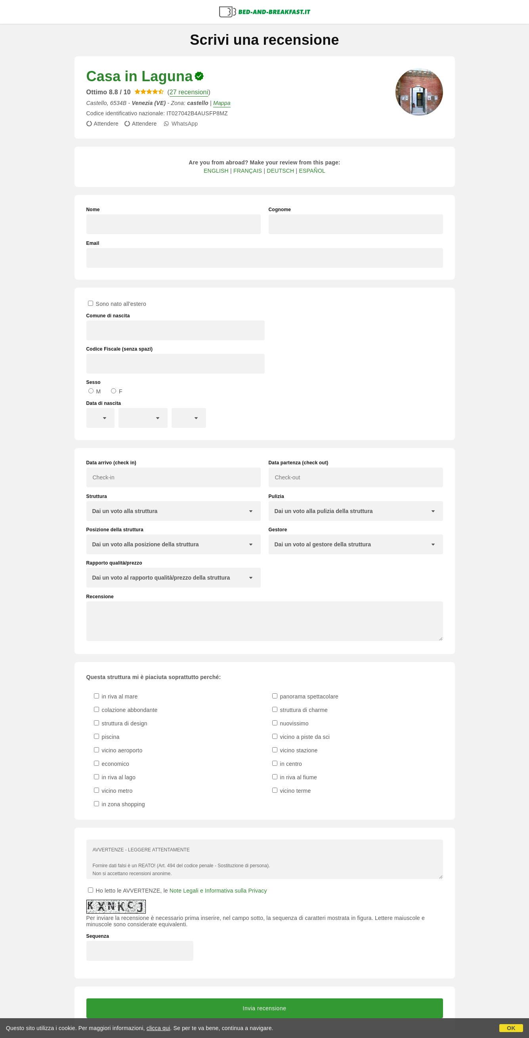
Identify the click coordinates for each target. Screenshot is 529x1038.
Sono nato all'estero (117, 304)
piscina (107, 737)
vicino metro (113, 791)
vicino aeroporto (118, 750)
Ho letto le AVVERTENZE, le (177, 890)
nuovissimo (290, 723)
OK (511, 1028)
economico (112, 764)
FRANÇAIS (247, 171)
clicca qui (158, 1028)
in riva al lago (115, 777)
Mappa (222, 103)
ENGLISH (216, 171)
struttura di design (120, 723)
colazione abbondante (126, 710)
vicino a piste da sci (301, 737)
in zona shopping (119, 804)
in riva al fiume (294, 777)
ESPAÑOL (312, 171)
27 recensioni (189, 92)
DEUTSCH (280, 171)
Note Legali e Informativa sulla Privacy (218, 890)
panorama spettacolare (305, 696)
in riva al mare (116, 696)
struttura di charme (300, 710)
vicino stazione (295, 750)
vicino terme (291, 791)
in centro (287, 764)
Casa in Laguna (139, 76)
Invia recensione (264, 1008)
